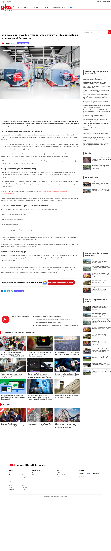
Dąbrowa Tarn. (13, 481)
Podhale (24, 479)
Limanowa (11, 485)
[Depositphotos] (96, 473)
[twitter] (5, 291)
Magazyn (34, 472)
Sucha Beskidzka (26, 483)
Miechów (11, 487)
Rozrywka (44, 7)
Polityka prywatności (61, 477)
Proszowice (24, 481)
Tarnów (23, 485)
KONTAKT (99, 2)
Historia (35, 7)
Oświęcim (24, 477)
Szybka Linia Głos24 (58, 7)
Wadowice (24, 487)
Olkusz (23, 475)
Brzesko (11, 477)
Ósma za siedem (36, 483)
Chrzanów (11, 479)
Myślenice (11, 489)
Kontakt (57, 479)
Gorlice (11, 483)
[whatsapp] (12, 291)
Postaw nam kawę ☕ (23, 43)
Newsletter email (60, 472)
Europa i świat (92, 177)
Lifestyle (34, 475)
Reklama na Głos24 (60, 475)
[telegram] (8, 291)
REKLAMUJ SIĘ (106, 2)
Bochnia (11, 475)
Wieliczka (24, 489)
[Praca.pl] (82, 473)
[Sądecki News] (89, 473)
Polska (88, 153)
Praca (70, 7)
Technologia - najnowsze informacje (18, 332)
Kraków (11, 472)
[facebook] (1, 291)
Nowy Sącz (24, 472)
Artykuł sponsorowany (8, 43)
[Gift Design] (82, 476)
